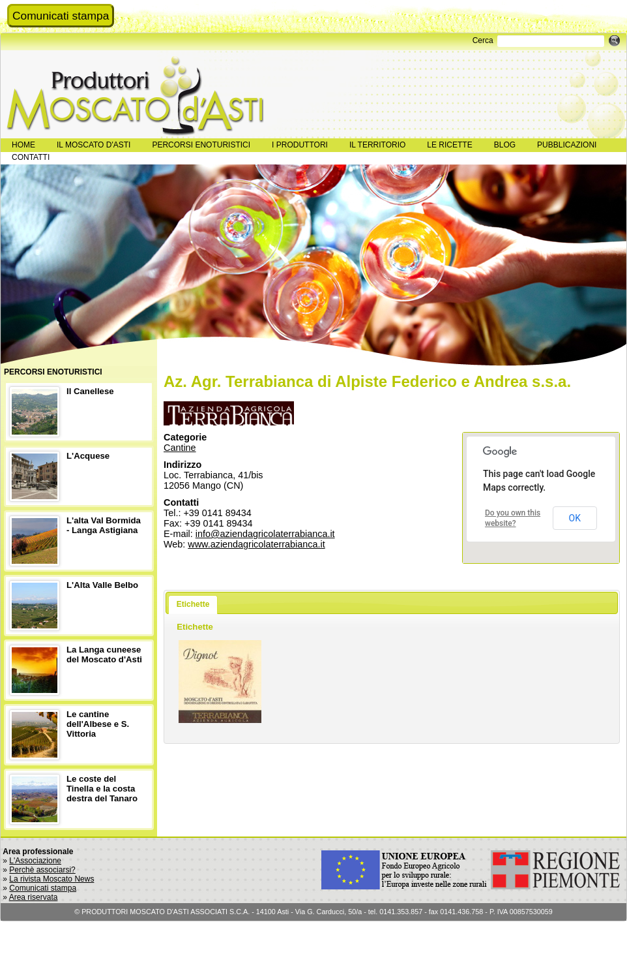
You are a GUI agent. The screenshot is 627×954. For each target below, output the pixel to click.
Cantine (180, 447)
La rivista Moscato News (51, 879)
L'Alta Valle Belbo (102, 585)
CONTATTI (31, 157)
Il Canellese (90, 391)
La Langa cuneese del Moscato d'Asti (104, 654)
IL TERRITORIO (377, 144)
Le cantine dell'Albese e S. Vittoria (97, 724)
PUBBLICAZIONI (566, 144)
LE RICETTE (449, 144)
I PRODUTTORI (300, 144)
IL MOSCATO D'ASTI (93, 144)
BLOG (505, 144)
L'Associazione (35, 860)
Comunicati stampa (60, 15)
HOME (23, 144)
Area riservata (33, 897)
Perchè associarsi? (42, 869)
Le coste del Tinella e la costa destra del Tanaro (102, 788)
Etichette (193, 604)
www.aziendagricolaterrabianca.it (256, 544)
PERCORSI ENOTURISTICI (201, 144)
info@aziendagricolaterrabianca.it (265, 534)
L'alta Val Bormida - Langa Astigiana (103, 525)
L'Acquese (87, 456)
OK (575, 518)
